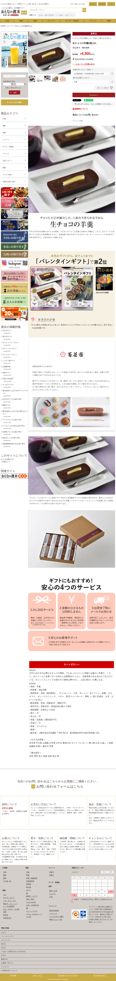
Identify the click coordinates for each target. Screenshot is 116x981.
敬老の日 (4, 959)
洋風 (27, 872)
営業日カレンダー (78, 868)
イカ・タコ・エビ (9, 901)
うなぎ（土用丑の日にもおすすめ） (14, 951)
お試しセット (7, 160)
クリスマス (5, 967)
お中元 (3, 955)
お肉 (7, 21)
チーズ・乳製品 (72, 21)
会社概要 (13, 976)
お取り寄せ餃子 (49, 15)
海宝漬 (5, 915)
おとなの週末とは (8, 4)
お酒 (50, 897)
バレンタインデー (7, 936)
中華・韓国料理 (31, 878)
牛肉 (4, 872)
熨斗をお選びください (81, 78)
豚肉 (4, 875)
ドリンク (93, 21)
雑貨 (109, 21)
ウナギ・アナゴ (8, 898)
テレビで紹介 (7, 174)
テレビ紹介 (59, 15)
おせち (3, 932)
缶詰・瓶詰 (30, 899)
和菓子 (51, 875)
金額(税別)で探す (9, 81)
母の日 (3, 944)
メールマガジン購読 (56, 916)
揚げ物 (28, 887)
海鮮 (21, 21)
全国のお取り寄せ (9, 182)
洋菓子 (51, 872)
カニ (4, 895)
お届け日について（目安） (83, 69)
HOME (3, 26)
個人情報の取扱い (99, 976)
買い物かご (93, 4)
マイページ (53, 906)
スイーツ (51, 21)
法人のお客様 (43, 4)
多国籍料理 (30, 881)
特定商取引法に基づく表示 (67, 976)
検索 (84, 10)
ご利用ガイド (20, 4)
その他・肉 (7, 881)
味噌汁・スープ (31, 896)
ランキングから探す (14, 102)
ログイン (111, 4)
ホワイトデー (6, 940)
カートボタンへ (72, 664)
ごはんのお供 (31, 902)
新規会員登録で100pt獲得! (84, 59)
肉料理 (28, 884)
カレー (28, 890)
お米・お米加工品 (32, 905)
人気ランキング (70, 15)
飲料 (50, 886)
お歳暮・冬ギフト (7, 963)
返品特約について (80, 109)
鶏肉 (4, 878)
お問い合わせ (32, 4)
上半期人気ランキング (9, 970)
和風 (27, 875)
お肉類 (4, 868)
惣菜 (35, 21)
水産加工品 (7, 918)
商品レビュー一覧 (55, 919)
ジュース (52, 894)
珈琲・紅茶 (53, 891)
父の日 (41, 15)
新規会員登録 (102, 4)
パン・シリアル (31, 911)
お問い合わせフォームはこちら (60, 786)
